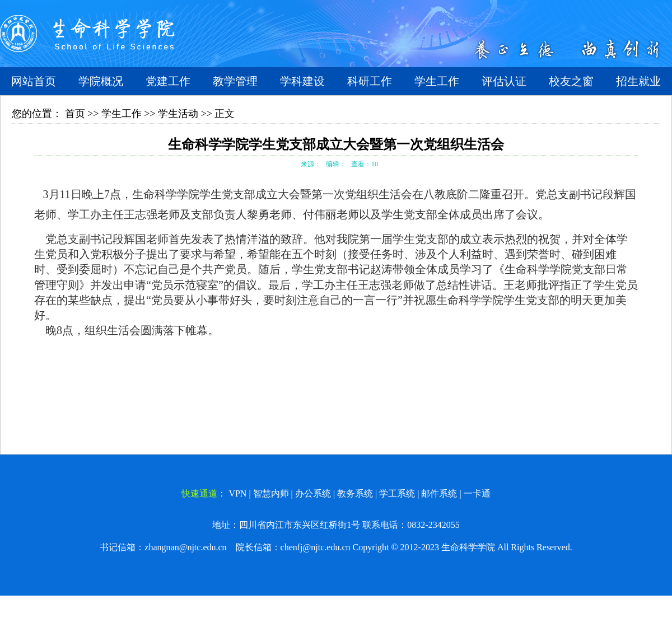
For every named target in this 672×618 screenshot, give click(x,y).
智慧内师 (271, 493)
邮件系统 (439, 493)
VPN (237, 493)
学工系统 (397, 493)
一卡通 (477, 493)
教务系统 (355, 493)
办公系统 (313, 493)
